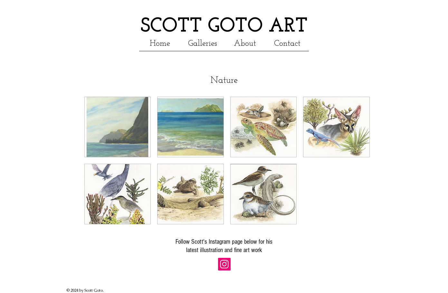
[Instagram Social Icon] (224, 264)
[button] (245, 43)
